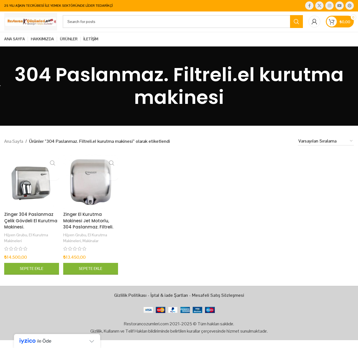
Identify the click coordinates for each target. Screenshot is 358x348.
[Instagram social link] (329, 6)
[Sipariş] (326, 150)
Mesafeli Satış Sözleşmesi (218, 303)
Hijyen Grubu (15, 242)
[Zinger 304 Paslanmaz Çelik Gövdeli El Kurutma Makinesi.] (31, 190)
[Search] (191, 26)
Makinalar (92, 248)
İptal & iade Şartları (169, 303)
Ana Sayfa (13, 150)
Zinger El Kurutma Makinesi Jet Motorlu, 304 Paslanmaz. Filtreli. (89, 228)
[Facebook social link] (309, 6)
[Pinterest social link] (349, 6)
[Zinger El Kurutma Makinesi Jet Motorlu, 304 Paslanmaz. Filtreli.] (90, 190)
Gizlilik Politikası (130, 303)
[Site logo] (39, 26)
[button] (31, 276)
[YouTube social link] (339, 6)
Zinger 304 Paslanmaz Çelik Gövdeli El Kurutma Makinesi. (29, 228)
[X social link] (319, 6)
